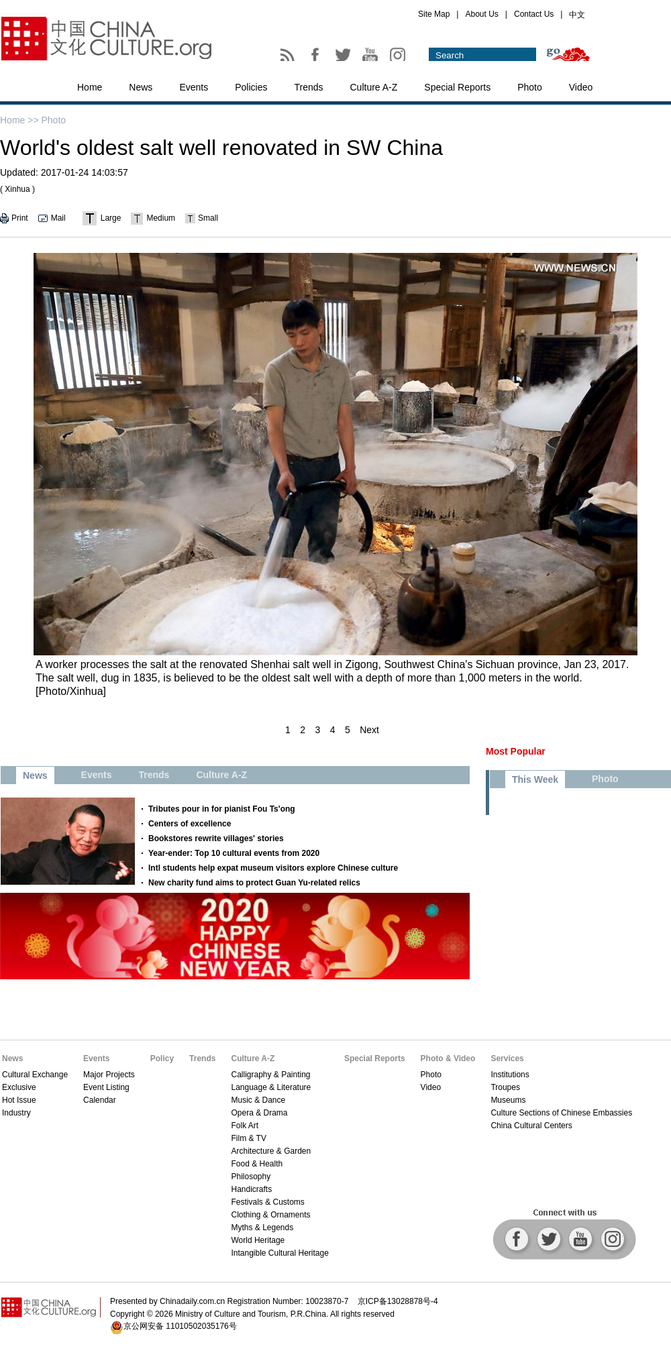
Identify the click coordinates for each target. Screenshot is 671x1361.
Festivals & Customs (267, 1202)
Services (507, 1058)
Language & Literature (271, 1087)
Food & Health (256, 1163)
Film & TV (248, 1138)
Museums (508, 1100)
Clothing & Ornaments (270, 1214)
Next (369, 729)
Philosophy (250, 1176)
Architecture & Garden (271, 1151)
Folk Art (244, 1125)
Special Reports (457, 87)
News (140, 87)
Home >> (19, 120)
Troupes (505, 1087)
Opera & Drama (259, 1113)
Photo (529, 87)
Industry (16, 1113)
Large (111, 218)
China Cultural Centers (531, 1125)
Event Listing (106, 1087)
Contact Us (534, 14)
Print (19, 218)
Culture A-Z (374, 87)
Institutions (510, 1074)
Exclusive (19, 1087)
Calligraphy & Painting (270, 1074)
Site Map (434, 14)
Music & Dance (258, 1100)
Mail (58, 218)
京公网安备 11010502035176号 (180, 1326)
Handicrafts (251, 1189)
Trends (308, 87)
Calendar (99, 1100)
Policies (251, 87)
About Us (481, 14)
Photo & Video (448, 1058)
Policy (162, 1058)
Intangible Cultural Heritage (279, 1253)
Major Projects (109, 1074)
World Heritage (258, 1240)
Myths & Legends (262, 1227)
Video (581, 87)
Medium (160, 218)
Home (89, 87)
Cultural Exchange (35, 1074)
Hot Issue (19, 1100)
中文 (577, 14)
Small (208, 218)
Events (193, 87)
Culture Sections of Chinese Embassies (561, 1113)
